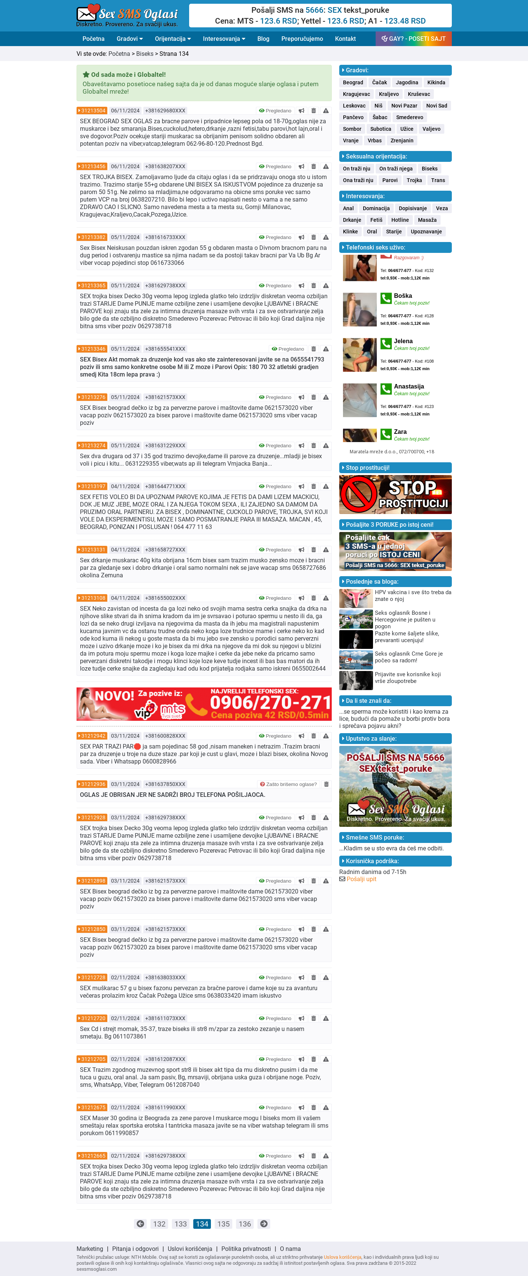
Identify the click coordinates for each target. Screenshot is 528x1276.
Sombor (352, 129)
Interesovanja (224, 38)
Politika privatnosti (246, 1248)
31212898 (93, 881)
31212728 (93, 977)
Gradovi (130, 38)
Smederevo (409, 117)
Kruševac (419, 94)
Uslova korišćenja (342, 1257)
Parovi (390, 180)
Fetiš (376, 220)
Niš (378, 106)
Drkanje (352, 220)
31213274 (93, 445)
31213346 (93, 349)
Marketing (90, 1248)
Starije (394, 232)
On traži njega (396, 169)
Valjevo (432, 129)
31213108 (93, 598)
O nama (290, 1248)
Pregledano (275, 111)
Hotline (400, 220)
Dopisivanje (413, 208)
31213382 (93, 237)
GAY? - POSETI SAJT (414, 38)
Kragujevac (356, 94)
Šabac (380, 117)
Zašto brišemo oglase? (288, 784)
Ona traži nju (358, 180)
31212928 (93, 817)
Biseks (144, 53)
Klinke (350, 232)
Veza (442, 208)
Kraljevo (389, 94)
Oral (372, 232)
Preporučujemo (302, 38)
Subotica (380, 129)
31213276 (93, 397)
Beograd (353, 82)
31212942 (93, 736)
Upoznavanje (426, 232)
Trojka (414, 180)
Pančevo (353, 117)
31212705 (93, 1059)
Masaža (427, 220)
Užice (407, 129)
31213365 (93, 285)
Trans (438, 180)
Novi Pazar (404, 106)
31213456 (93, 166)
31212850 (93, 929)
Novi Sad (436, 106)
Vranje (351, 140)
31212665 (93, 1156)
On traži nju (356, 169)
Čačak (379, 82)
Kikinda (436, 82)
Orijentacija (173, 38)
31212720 (93, 1018)
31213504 (93, 111)
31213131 (93, 550)
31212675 (93, 1107)
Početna (94, 38)
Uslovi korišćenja (190, 1248)
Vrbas (375, 140)
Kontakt (345, 38)
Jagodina (407, 82)
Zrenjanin (402, 140)
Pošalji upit (361, 879)
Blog (263, 38)
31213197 (93, 486)
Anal (348, 208)
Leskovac (354, 106)
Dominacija (376, 208)
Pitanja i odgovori (135, 1248)
